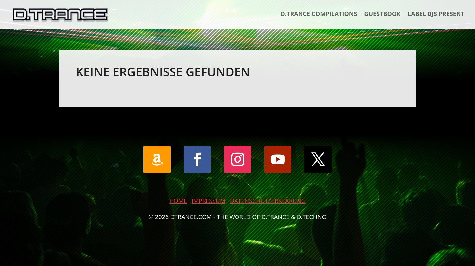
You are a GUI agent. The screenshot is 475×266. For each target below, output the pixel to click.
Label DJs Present (436, 13)
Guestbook (382, 13)
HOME (178, 201)
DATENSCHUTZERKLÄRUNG (268, 201)
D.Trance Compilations (319, 13)
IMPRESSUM (208, 201)
